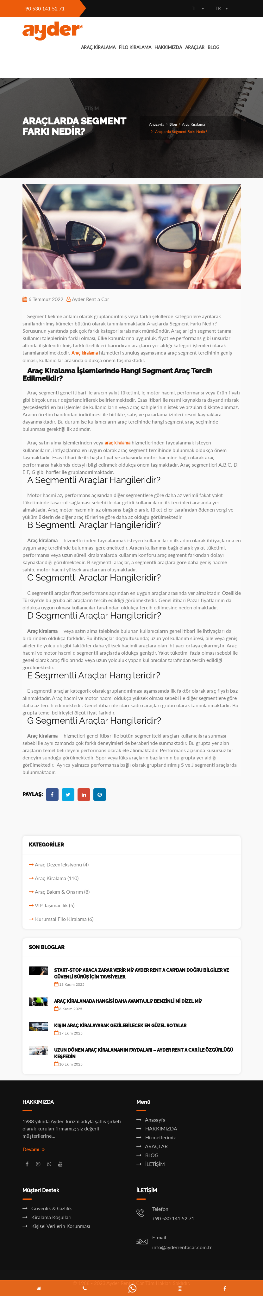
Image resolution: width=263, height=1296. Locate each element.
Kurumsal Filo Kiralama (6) (64, 919)
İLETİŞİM (90, 108)
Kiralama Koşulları (47, 1217)
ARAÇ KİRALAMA (98, 47)
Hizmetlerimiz (156, 1137)
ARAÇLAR (194, 47)
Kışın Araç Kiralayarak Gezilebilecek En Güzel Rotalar (120, 1025)
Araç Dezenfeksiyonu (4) (62, 864)
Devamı (33, 1149)
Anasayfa (156, 124)
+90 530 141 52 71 (43, 8)
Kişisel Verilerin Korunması (56, 1226)
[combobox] (198, 9)
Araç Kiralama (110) (56, 878)
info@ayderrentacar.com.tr (182, 1247)
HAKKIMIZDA (168, 47)
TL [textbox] (194, 8)
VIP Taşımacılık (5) (54, 905)
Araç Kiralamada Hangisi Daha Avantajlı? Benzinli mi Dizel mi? (128, 1001)
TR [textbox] (218, 8)
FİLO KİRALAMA (135, 47)
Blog (173, 124)
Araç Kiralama (193, 124)
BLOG (213, 47)
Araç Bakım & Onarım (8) (62, 892)
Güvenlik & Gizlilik (47, 1208)
